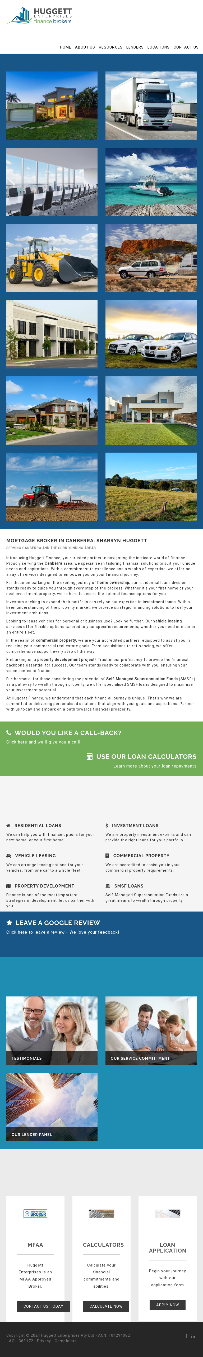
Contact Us (186, 47)
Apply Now (167, 1305)
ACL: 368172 (21, 1341)
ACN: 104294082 (114, 1335)
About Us (85, 47)
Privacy (44, 1341)
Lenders (135, 47)
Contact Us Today (43, 1306)
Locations (158, 47)
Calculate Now (106, 1306)
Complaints (66, 1341)
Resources (110, 47)
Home (65, 47)
